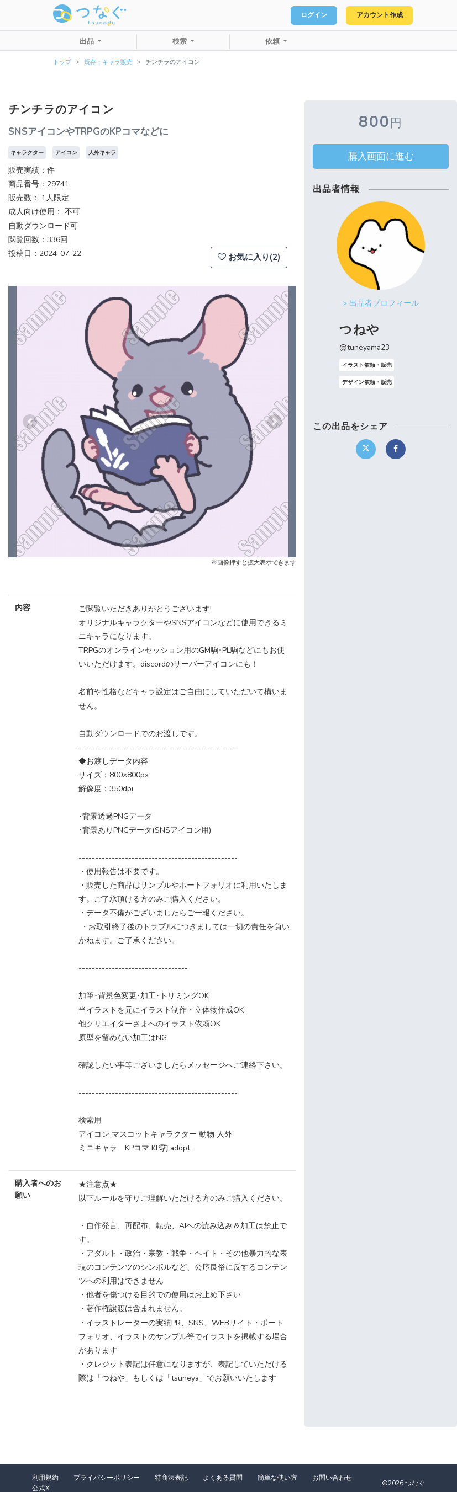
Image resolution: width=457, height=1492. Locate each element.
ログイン (300, 15)
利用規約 (45, 1477)
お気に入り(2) (249, 257)
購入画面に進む (381, 156)
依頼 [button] (273, 41)
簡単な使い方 (277, 1477)
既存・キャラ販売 (108, 62)
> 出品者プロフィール (381, 303)
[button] (29, 421)
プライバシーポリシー (106, 1477)
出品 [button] (88, 41)
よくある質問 (223, 1477)
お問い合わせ (332, 1477)
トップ (62, 62)
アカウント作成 (374, 15)
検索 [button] (180, 41)
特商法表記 (171, 1477)
